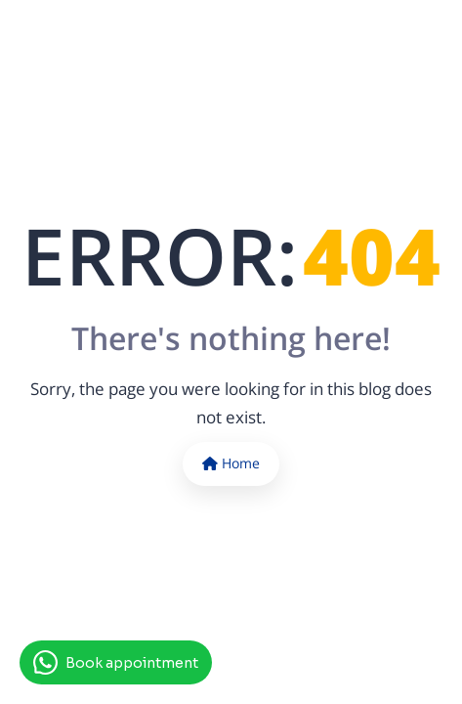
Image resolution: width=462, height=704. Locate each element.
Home (231, 463)
